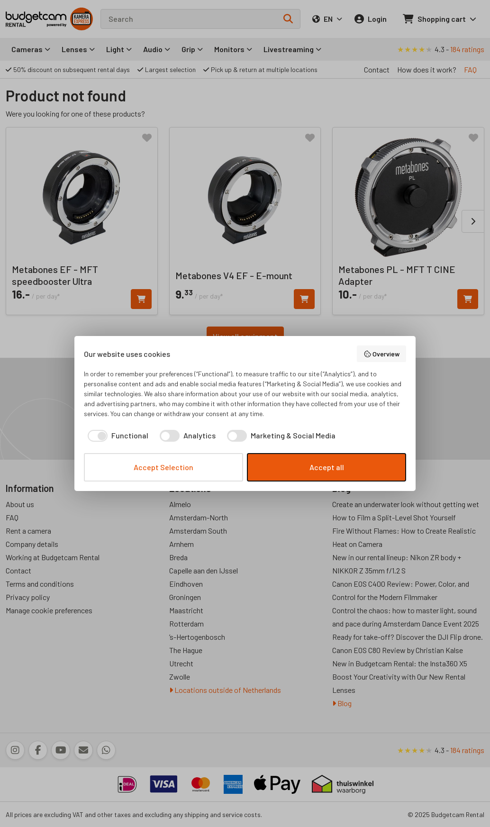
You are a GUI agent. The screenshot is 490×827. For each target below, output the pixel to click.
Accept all (326, 467)
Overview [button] (381, 354)
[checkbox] (116, 435)
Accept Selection (163, 467)
